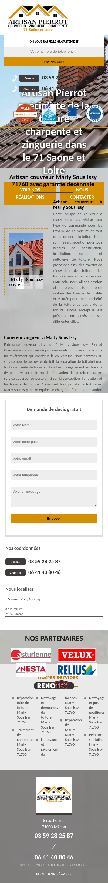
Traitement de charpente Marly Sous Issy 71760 (24, 742)
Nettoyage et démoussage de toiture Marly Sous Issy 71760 (48, 715)
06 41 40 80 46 (46, 88)
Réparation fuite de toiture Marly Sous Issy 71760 (24, 710)
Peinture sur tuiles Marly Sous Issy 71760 (96, 745)
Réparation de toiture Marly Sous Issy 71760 (72, 732)
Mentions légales (54, 874)
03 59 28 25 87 (46, 77)
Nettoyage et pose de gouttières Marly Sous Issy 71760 (96, 713)
